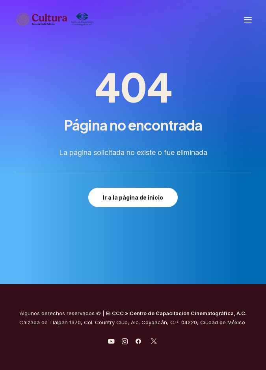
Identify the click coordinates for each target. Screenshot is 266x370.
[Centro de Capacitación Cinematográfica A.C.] (74, 19)
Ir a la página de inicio (133, 197)
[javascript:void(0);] (125, 342)
